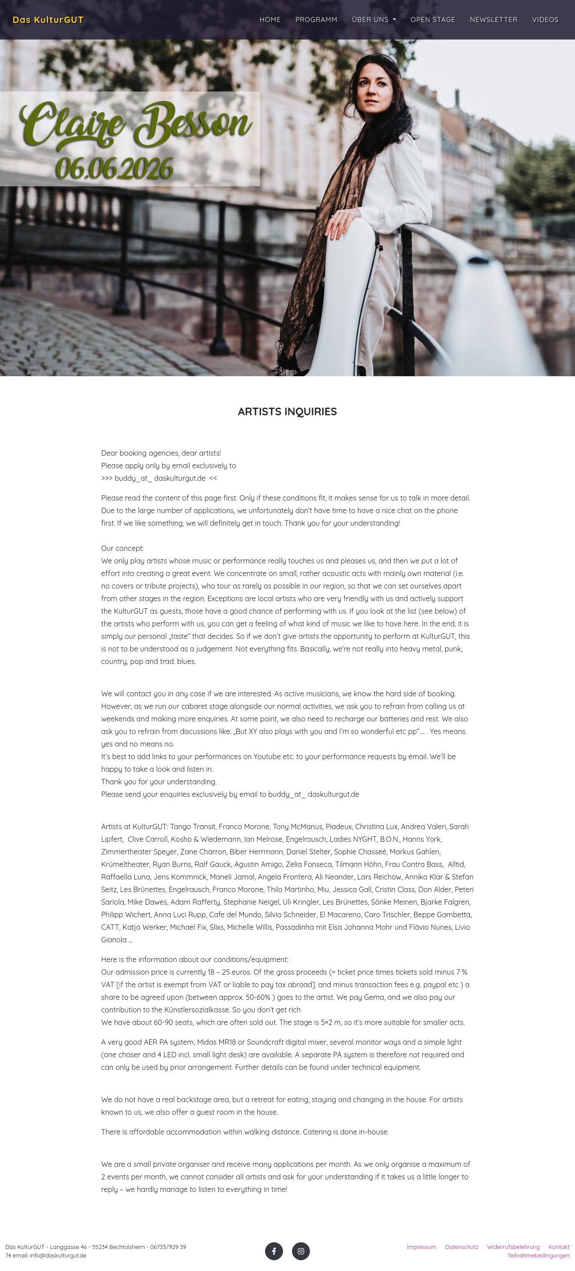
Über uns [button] (371, 21)
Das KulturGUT (55, 21)
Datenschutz (461, 1246)
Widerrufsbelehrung (513, 1246)
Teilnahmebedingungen (539, 1255)
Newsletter (494, 21)
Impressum (421, 1246)
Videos (545, 21)
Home (270, 21)
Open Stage (433, 21)
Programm (317, 21)
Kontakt (559, 1246)
